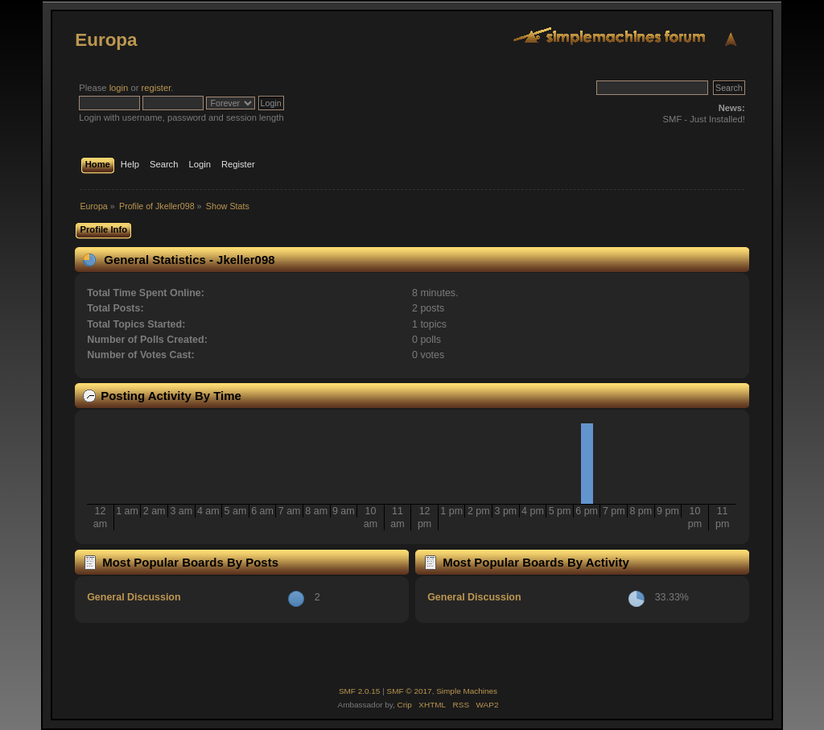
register (156, 88)
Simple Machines (466, 691)
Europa (106, 40)
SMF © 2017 (409, 691)
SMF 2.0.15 (360, 691)
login (119, 88)
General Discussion (133, 597)
